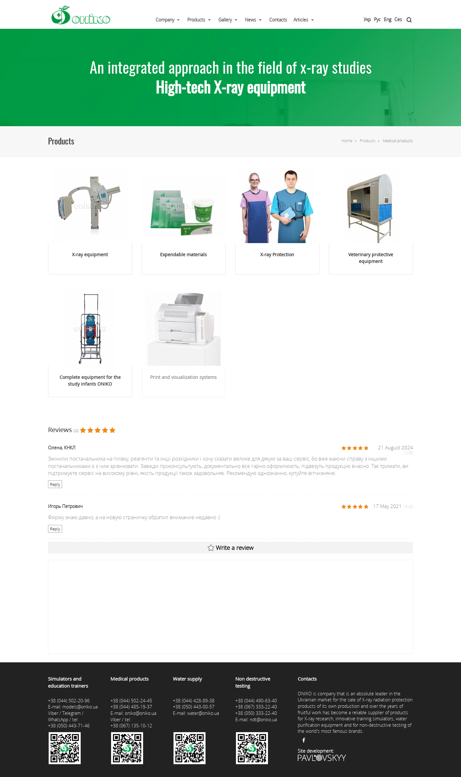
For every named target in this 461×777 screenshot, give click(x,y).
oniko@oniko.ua (140, 713)
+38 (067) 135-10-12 (131, 726)
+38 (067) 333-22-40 (256, 707)
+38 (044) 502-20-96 (69, 701)
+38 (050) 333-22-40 (256, 713)
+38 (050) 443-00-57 (193, 707)
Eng (387, 19)
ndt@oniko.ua (263, 719)
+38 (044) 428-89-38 (193, 701)
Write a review (231, 548)
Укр (367, 19)
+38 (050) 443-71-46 (69, 726)
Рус (377, 19)
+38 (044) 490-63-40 (256, 701)
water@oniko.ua (203, 713)
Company (165, 20)
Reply (55, 484)
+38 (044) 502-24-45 (131, 701)
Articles (301, 20)
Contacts (278, 20)
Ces (398, 19)
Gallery (225, 20)
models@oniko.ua (80, 707)
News (250, 20)
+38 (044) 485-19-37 (131, 707)
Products (196, 20)
